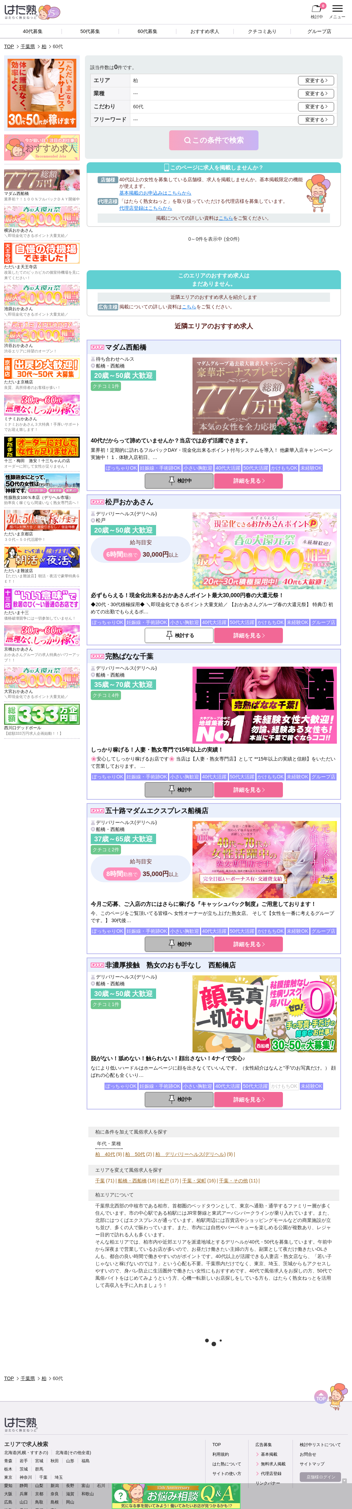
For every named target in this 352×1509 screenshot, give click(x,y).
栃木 (8, 1469)
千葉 (100, 1180)
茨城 (24, 1469)
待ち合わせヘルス (115, 359)
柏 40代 (105, 1154)
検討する (184, 635)
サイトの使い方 (226, 1473)
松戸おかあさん (129, 502)
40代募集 (33, 31)
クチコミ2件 (105, 849)
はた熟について (226, 1464)
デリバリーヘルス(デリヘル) (126, 513)
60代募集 (147, 31)
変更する (314, 80)
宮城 (39, 1460)
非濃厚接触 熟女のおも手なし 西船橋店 (170, 965)
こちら (226, 218)
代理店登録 (271, 1473)
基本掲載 (269, 1454)
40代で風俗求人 (266, 1270)
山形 (70, 1460)
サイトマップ (312, 1464)
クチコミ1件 (105, 386)
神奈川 (26, 1477)
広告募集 (263, 1444)
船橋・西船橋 (110, 366)
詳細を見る (247, 481)
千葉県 (28, 46)
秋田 (55, 1460)
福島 (85, 1460)
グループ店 (319, 31)
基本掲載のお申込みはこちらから (155, 193)
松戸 (101, 520)
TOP (9, 46)
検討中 (319, 10)
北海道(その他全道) (73, 1452)
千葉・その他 (233, 1180)
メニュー (336, 12)
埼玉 (59, 1477)
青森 (8, 1460)
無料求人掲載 (273, 1464)
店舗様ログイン (321, 1477)
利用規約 (220, 1454)
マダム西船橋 (125, 347)
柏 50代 (135, 1154)
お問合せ (308, 1454)
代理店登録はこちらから (145, 208)
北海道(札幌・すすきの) (26, 1452)
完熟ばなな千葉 (129, 656)
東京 (8, 1477)
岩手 (24, 1460)
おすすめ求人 (204, 31)
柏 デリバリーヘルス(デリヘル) (190, 1154)
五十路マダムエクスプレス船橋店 (156, 810)
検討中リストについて (320, 1444)
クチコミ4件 (105, 695)
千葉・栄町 (194, 1180)
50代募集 (90, 31)
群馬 (39, 1469)
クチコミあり (262, 31)
